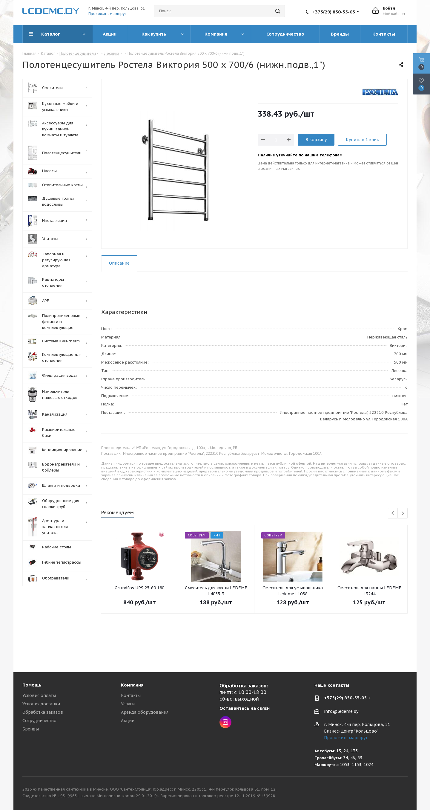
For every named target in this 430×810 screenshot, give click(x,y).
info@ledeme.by (341, 711)
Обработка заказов (42, 712)
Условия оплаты (39, 695)
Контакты (131, 695)
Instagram (225, 722)
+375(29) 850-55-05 (333, 12)
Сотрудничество (39, 720)
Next (403, 513)
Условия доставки (41, 704)
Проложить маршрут (107, 13)
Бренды (30, 729)
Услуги (128, 704)
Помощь (32, 685)
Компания (132, 685)
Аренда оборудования (144, 712)
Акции (127, 720)
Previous (393, 513)
